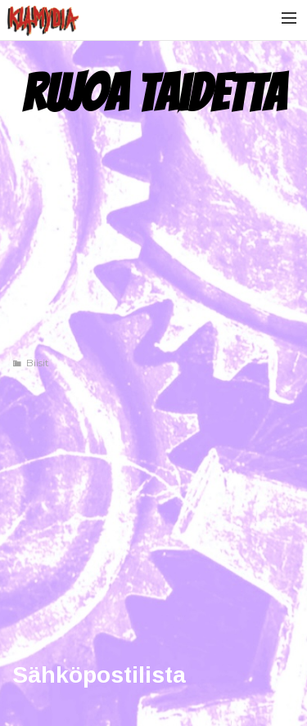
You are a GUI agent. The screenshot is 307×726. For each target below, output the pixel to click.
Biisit (37, 362)
